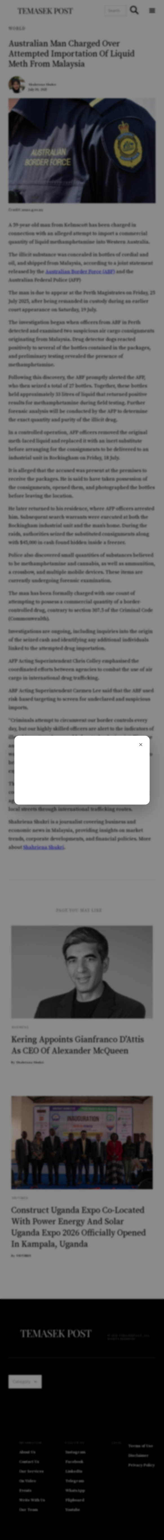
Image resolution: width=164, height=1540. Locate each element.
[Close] (141, 745)
